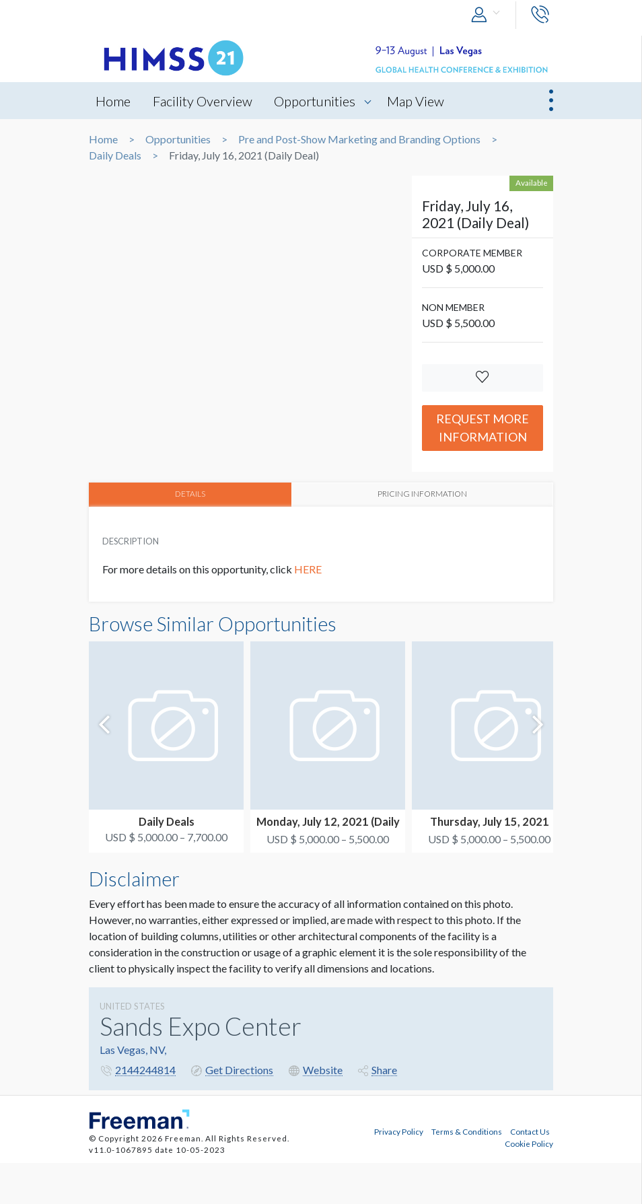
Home (113, 101)
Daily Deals (115, 155)
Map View (416, 101)
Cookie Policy (529, 1143)
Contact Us (530, 1131)
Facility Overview (202, 101)
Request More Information (482, 427)
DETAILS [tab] (190, 494)
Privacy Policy (398, 1131)
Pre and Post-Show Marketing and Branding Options (359, 139)
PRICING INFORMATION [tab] (422, 494)
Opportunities (315, 101)
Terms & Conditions (466, 1131)
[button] (488, 15)
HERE (309, 569)
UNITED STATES (132, 1006)
